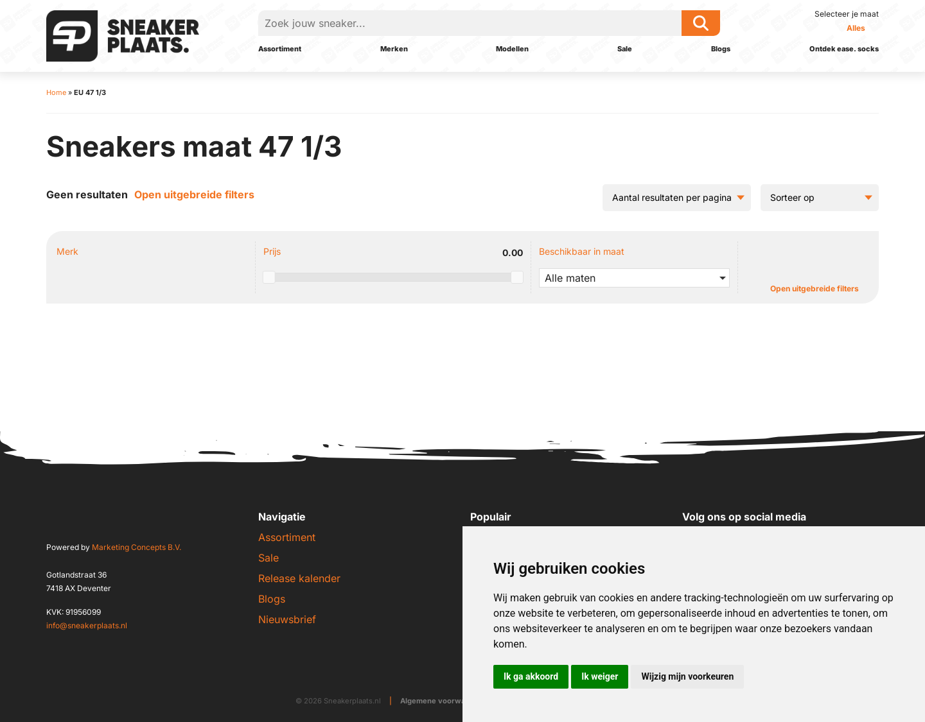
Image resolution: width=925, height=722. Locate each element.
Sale (624, 48)
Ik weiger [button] (599, 676)
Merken (394, 48)
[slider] (269, 277)
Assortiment (279, 48)
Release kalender (299, 578)
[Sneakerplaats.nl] (122, 34)
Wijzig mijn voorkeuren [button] (687, 676)
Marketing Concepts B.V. (136, 547)
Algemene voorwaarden (443, 700)
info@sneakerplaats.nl (86, 625)
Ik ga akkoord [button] (531, 676)
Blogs (720, 48)
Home (56, 92)
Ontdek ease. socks (844, 48)
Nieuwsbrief (287, 619)
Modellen (512, 48)
